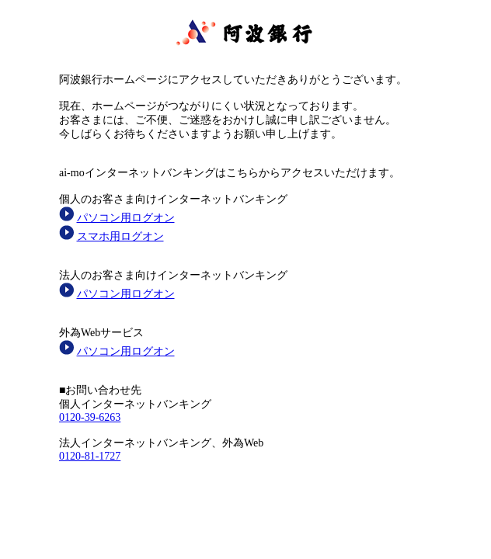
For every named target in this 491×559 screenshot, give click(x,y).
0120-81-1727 (89, 456)
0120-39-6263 (89, 417)
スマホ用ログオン (120, 236)
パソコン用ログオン (126, 218)
